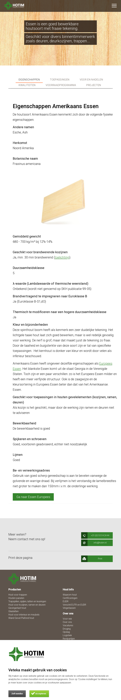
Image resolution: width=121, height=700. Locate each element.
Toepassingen (59, 79)
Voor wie (67, 618)
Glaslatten (13, 611)
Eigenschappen (29, 79)
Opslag (66, 632)
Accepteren (40, 694)
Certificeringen (70, 598)
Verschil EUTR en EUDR (74, 604)
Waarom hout (70, 594)
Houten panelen (16, 598)
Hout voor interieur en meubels (23, 614)
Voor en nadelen (91, 79)
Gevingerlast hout (17, 608)
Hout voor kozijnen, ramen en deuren (27, 604)
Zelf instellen (17, 694)
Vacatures (68, 625)
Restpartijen (69, 638)
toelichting (62, 257)
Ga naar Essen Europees (33, 497)
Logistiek (67, 635)
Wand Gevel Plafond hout (21, 618)
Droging (67, 628)
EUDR (65, 601)
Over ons (67, 622)
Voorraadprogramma (61, 85)
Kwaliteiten (27, 85)
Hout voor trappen (17, 594)
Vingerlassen (69, 608)
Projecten (93, 85)
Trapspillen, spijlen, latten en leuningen (27, 601)
